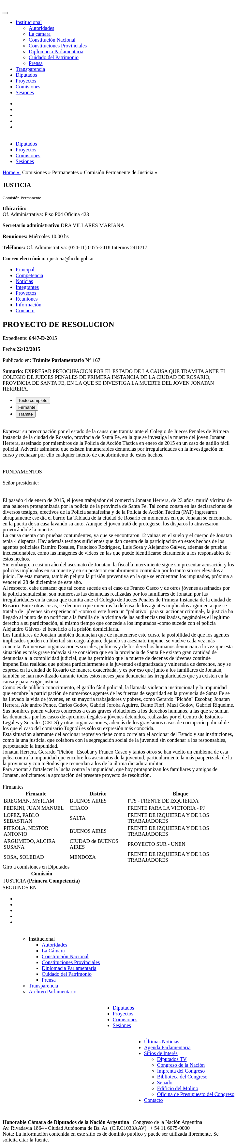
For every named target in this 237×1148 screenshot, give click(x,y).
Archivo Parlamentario (52, 991)
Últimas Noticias (161, 1041)
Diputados (26, 75)
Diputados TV (172, 1059)
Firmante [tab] (27, 407)
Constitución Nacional (52, 40)
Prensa (36, 63)
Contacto (25, 310)
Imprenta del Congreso (181, 1071)
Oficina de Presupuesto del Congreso (195, 1094)
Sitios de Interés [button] (161, 1053)
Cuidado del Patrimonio (54, 57)
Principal (25, 269)
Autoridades (41, 28)
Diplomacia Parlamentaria (56, 51)
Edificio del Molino (177, 1088)
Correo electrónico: (24, 258)
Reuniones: (15, 236)
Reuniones (27, 299)
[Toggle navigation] (5, 13)
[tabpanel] (118, 603)
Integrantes (27, 287)
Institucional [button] (29, 22)
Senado (164, 1082)
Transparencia (30, 69)
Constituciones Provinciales (58, 45)
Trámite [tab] (25, 414)
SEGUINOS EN (20, 887)
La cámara (40, 34)
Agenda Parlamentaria (167, 1047)
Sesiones (25, 92)
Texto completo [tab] (33, 400)
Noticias (24, 281)
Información (28, 304)
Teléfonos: (14, 247)
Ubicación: (15, 208)
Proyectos (26, 81)
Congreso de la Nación (181, 1065)
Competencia (29, 275)
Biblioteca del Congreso (182, 1076)
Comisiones (28, 86)
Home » (12, 172)
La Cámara (53, 950)
